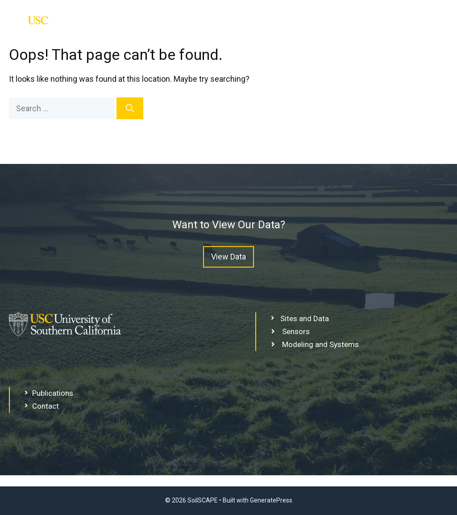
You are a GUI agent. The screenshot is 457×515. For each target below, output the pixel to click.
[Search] (129, 108)
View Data (228, 256)
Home (338, 25)
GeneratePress (271, 500)
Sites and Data (405, 25)
